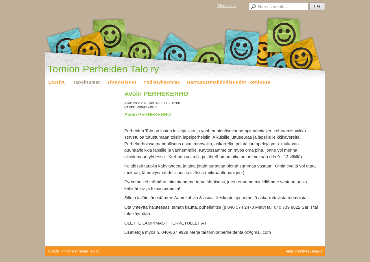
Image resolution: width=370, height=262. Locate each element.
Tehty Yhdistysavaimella (303, 251)
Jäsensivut (226, 5)
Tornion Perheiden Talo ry (103, 68)
